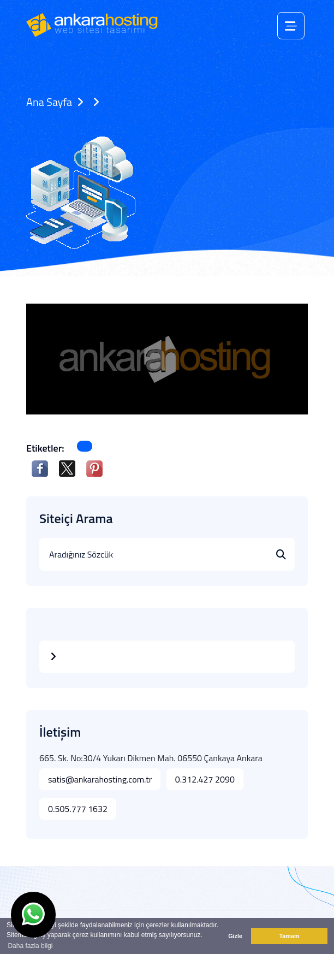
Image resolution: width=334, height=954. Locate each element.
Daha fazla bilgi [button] (30, 946)
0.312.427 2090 (205, 779)
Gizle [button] (235, 936)
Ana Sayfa (49, 101)
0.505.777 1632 (78, 808)
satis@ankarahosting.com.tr (100, 779)
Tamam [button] (289, 936)
